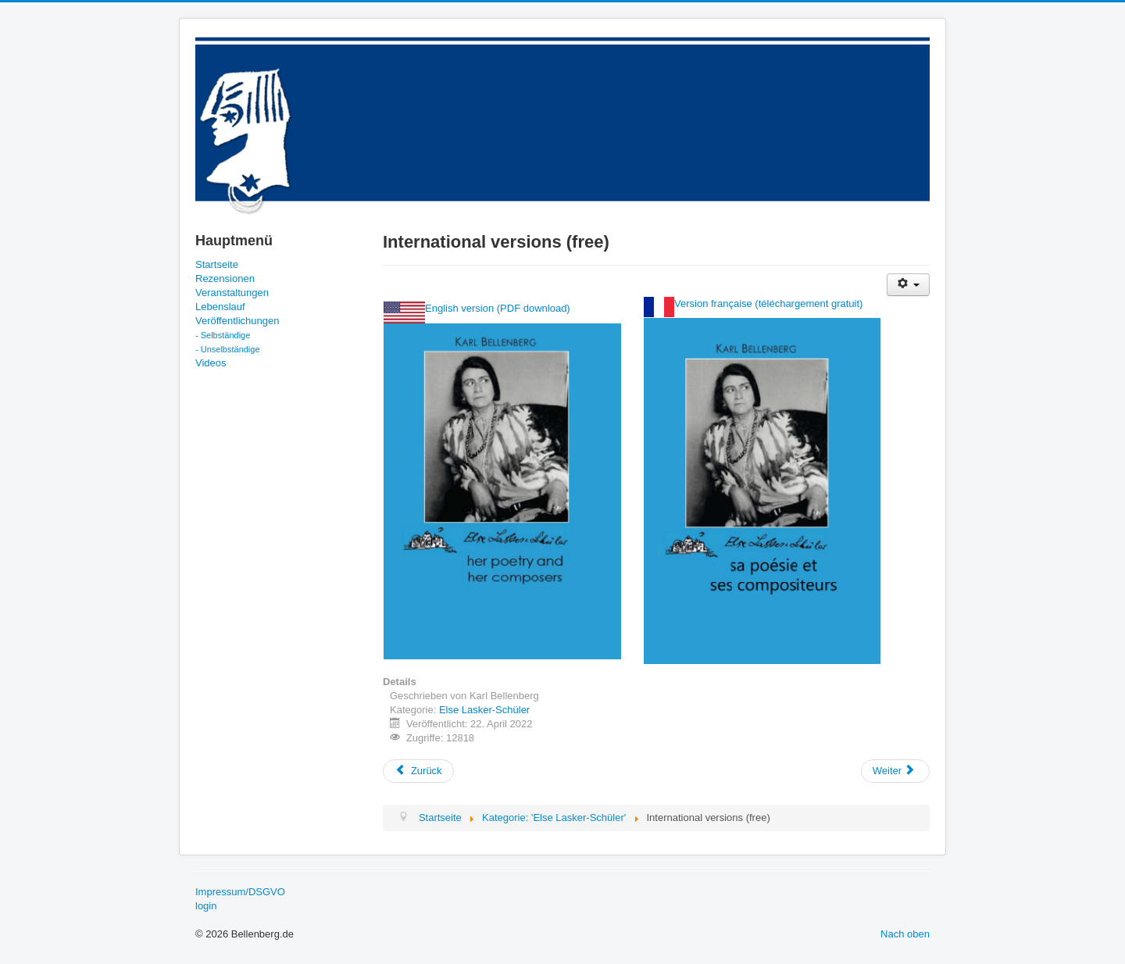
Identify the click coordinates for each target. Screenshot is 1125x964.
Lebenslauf (220, 306)
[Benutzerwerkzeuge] (908, 284)
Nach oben (905, 934)
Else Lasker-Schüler (484, 710)
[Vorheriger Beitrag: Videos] (418, 771)
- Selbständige (222, 335)
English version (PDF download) (497, 308)
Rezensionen (225, 278)
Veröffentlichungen (237, 321)
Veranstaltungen (232, 292)
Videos (211, 363)
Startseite (216, 264)
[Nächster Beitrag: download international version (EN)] (895, 771)
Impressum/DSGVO (240, 892)
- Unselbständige (227, 349)
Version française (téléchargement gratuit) (768, 303)
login (205, 906)
